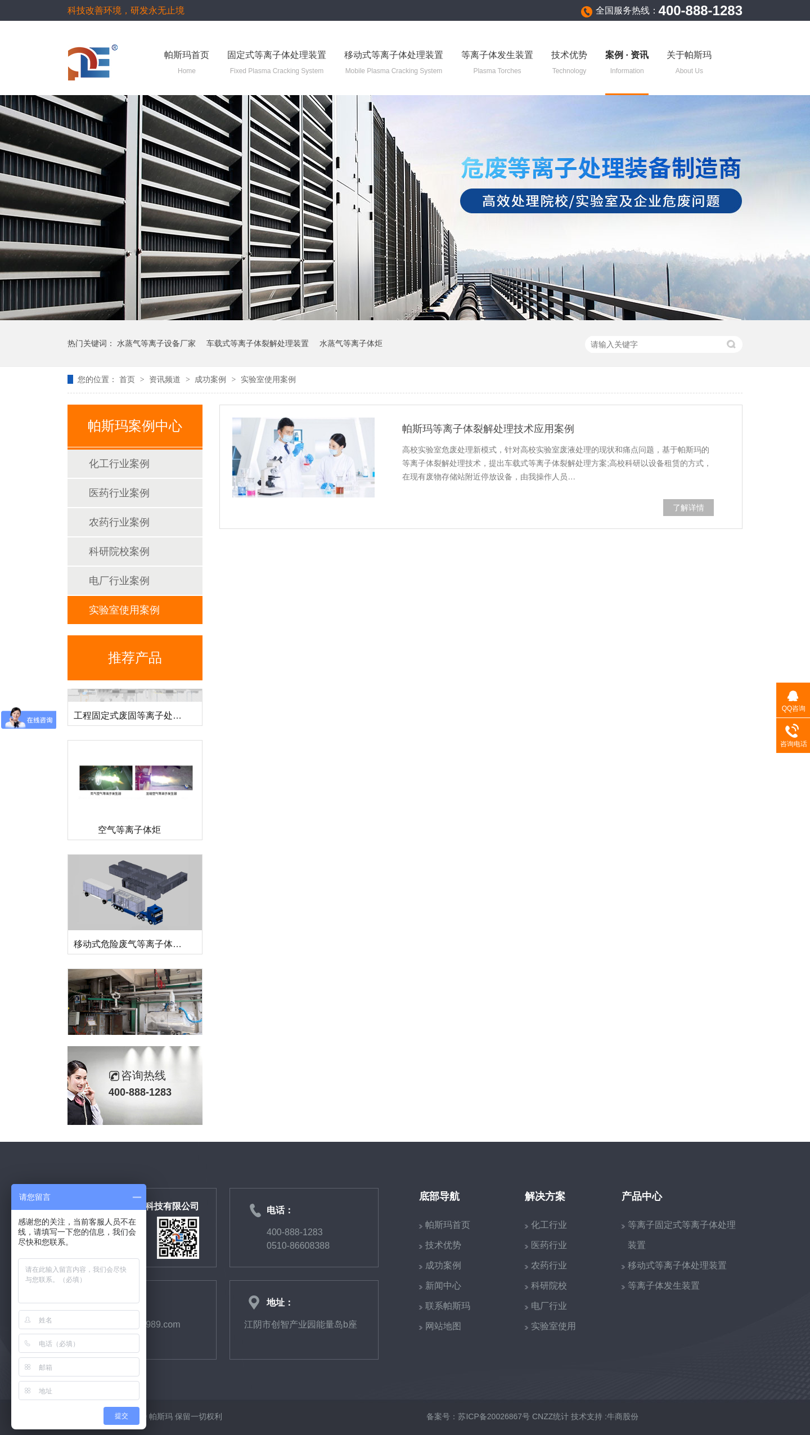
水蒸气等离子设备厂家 (156, 343)
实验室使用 (553, 1326)
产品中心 (642, 1196)
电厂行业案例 (119, 580)
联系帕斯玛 (447, 1306)
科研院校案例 (119, 551)
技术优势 (569, 63)
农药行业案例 (119, 522)
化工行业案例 (119, 463)
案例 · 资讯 (627, 63)
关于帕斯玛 (689, 63)
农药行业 (549, 1265)
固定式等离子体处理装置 (276, 63)
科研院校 (549, 1285)
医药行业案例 (119, 493)
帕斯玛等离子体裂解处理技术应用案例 (488, 428)
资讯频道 (166, 379)
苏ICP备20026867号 (494, 1416)
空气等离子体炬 (129, 832)
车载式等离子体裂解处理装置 (257, 343)
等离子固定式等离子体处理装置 (682, 1235)
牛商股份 (622, 1416)
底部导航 (439, 1196)
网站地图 (443, 1326)
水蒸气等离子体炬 (351, 343)
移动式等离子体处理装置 (393, 63)
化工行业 (549, 1225)
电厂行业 (549, 1306)
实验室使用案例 (268, 379)
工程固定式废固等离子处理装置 (137, 718)
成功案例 (211, 379)
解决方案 (545, 1196)
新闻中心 (443, 1285)
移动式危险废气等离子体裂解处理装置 (150, 947)
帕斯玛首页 (186, 63)
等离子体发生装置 (497, 63)
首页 (128, 379)
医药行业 (549, 1245)
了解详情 (688, 507)
